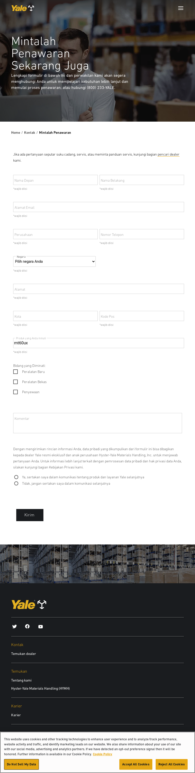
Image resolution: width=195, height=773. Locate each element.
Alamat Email (24, 207)
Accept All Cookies (135, 766)
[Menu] (181, 8)
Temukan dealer (23, 654)
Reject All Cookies (171, 766)
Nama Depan (24, 180)
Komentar (21, 419)
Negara (21, 256)
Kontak (29, 132)
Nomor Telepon (112, 235)
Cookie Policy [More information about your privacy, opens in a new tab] (102, 755)
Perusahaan (23, 235)
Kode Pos (108, 316)
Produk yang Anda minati (31, 338)
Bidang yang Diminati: (29, 366)
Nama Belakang (112, 180)
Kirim (29, 515)
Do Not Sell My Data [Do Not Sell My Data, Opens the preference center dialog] (21, 766)
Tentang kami (21, 680)
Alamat (19, 289)
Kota (17, 316)
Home (15, 132)
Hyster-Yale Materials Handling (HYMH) (40, 688)
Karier (16, 715)
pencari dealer (169, 154)
